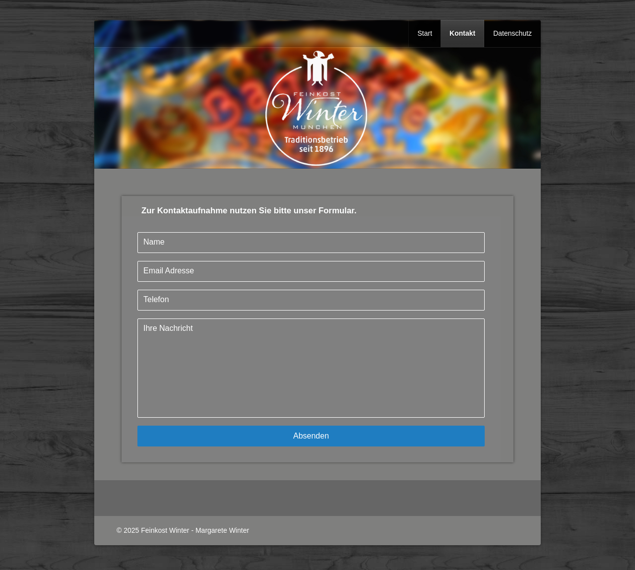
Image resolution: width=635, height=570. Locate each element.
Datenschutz (512, 33)
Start (424, 33)
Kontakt (462, 33)
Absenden (311, 436)
